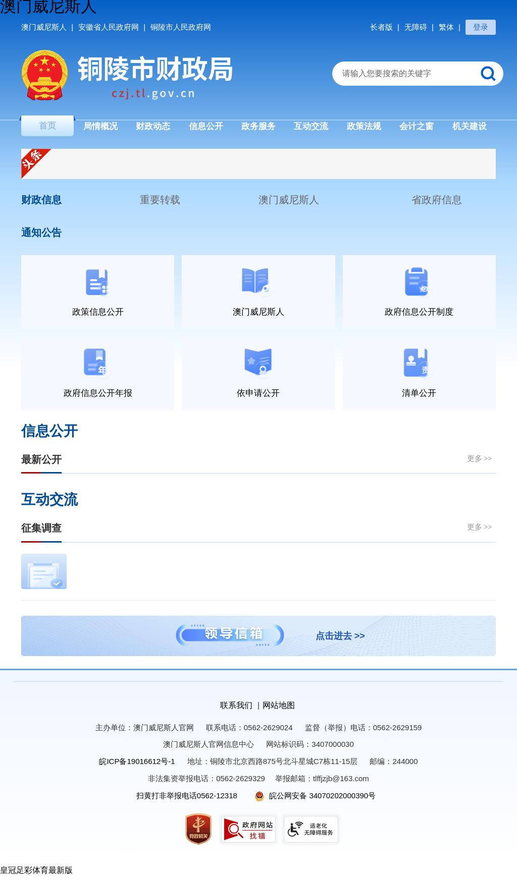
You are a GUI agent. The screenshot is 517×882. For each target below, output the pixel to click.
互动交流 (49, 505)
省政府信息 (436, 204)
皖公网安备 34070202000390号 (315, 800)
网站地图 (279, 710)
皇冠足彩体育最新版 (36, 875)
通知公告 (41, 237)
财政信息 (41, 204)
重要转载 (160, 204)
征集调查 (41, 533)
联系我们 (236, 710)
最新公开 (41, 464)
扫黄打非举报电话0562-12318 (186, 800)
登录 (480, 27)
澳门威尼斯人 (288, 204)
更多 (479, 463)
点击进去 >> (340, 641)
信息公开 (49, 436)
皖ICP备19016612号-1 (137, 766)
